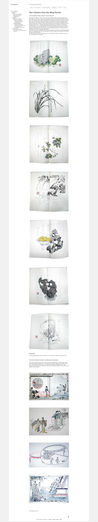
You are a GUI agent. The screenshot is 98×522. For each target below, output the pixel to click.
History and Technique (17, 14)
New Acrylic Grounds (17, 15)
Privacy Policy (55, 519)
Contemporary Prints (18, 21)
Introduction (14, 12)
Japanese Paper (18, 22)
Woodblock (14, 17)
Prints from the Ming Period (20, 25)
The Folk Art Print (18, 26)
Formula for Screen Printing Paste (19, 30)
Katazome (15, 31)
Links (61, 519)
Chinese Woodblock (17, 23)
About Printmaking (14, 11)
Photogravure (15, 16)
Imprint (50, 519)
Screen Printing (15, 28)
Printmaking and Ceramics (20, 27)
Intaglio (13, 13)
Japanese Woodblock (17, 19)
